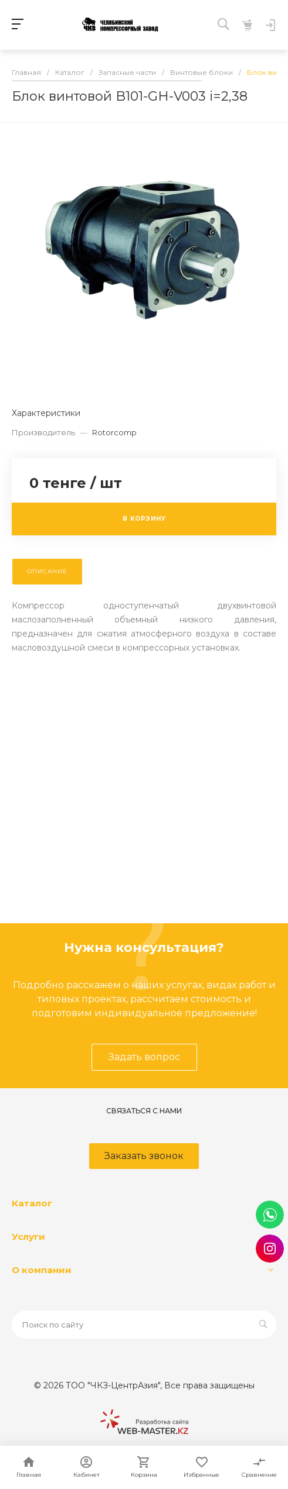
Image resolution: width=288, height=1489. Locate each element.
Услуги (28, 1236)
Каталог (32, 1203)
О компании (42, 1269)
